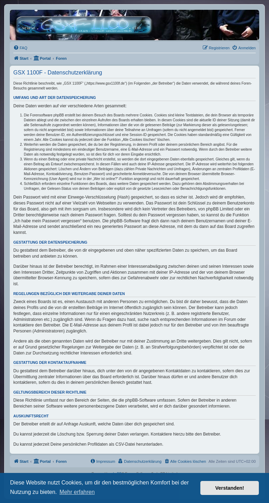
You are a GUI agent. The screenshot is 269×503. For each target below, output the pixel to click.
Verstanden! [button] (229, 488)
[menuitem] (20, 48)
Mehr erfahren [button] (77, 492)
